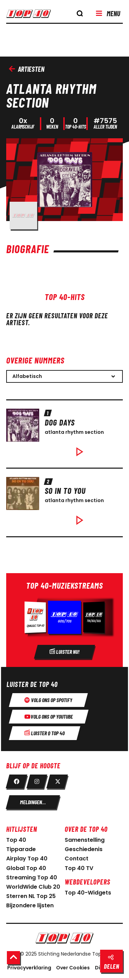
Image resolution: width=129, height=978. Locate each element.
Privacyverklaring (29, 967)
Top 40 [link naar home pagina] (16, 840)
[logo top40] (32, 16)
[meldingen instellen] (33, 802)
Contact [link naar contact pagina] (76, 858)
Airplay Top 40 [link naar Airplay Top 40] (26, 858)
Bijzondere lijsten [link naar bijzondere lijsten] (30, 905)
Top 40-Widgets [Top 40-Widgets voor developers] (88, 892)
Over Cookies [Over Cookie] (73, 967)
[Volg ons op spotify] (48, 700)
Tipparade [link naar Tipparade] (21, 849)
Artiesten (26, 69)
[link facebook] (16, 781)
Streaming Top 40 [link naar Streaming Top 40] (31, 877)
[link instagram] (36, 781)
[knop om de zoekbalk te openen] (80, 13)
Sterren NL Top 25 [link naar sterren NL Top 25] (31, 896)
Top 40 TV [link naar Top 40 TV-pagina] (79, 868)
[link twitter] (57, 781)
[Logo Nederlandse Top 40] (64, 938)
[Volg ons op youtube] (49, 716)
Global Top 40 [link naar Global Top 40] (26, 868)
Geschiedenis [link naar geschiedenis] (84, 849)
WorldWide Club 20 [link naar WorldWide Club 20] (33, 887)
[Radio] (64, 620)
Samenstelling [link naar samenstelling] (85, 840)
